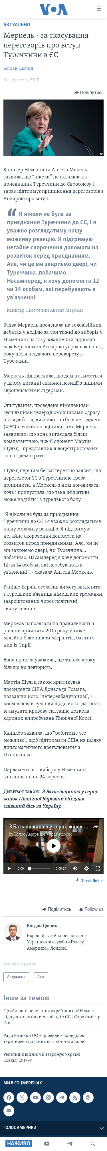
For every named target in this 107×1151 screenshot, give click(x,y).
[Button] (89, 92)
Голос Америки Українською (43, 834)
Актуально (16, 25)
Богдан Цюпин (18, 68)
